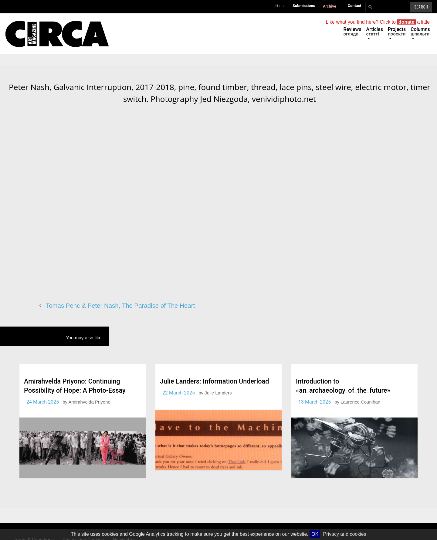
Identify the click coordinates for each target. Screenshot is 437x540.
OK (314, 534)
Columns (420, 31)
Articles (374, 31)
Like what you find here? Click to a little (378, 22)
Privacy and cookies (344, 534)
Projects (397, 31)
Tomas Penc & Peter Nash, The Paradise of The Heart (120, 305)
